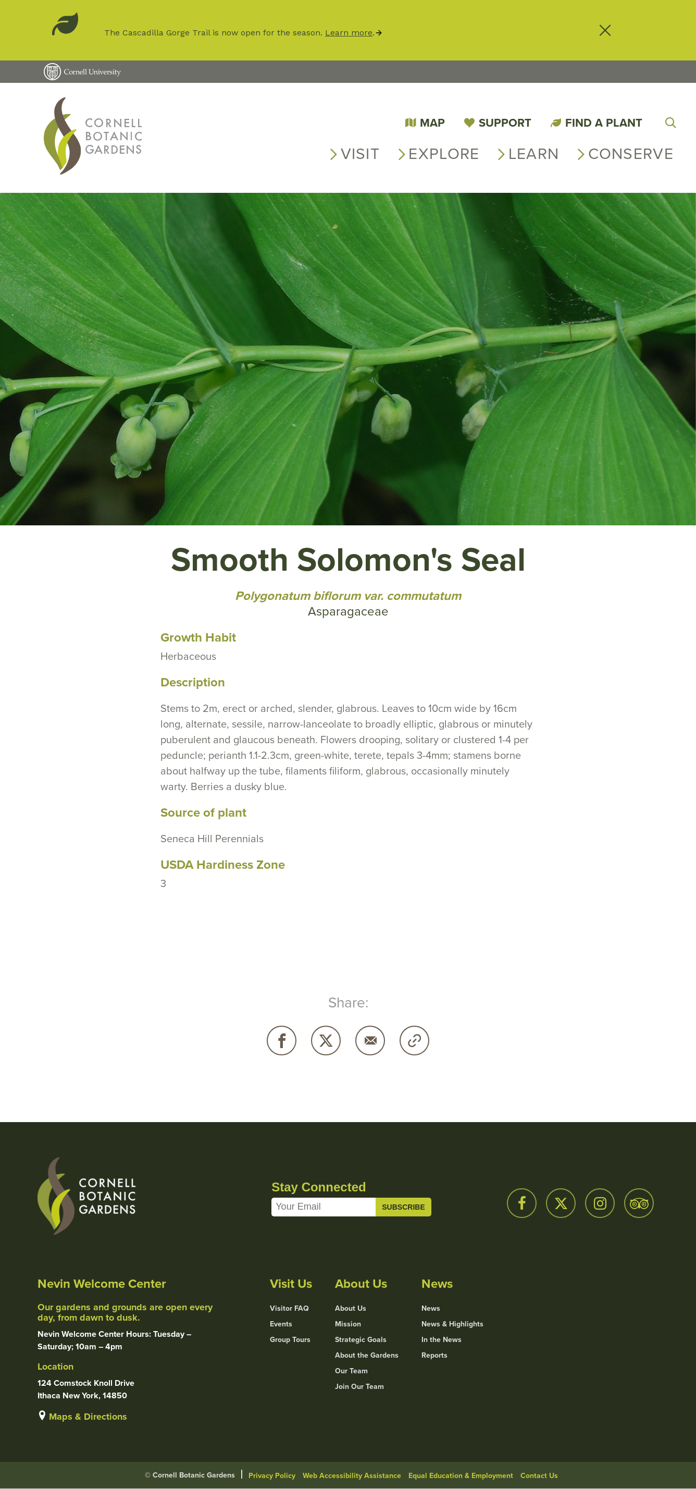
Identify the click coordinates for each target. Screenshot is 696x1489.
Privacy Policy (271, 1475)
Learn (534, 153)
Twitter (326, 1040)
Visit (360, 153)
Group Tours (290, 1340)
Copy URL (414, 1040)
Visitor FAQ (289, 1308)
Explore (443, 153)
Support (505, 122)
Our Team (351, 1371)
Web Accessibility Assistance (352, 1475)
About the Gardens (367, 1355)
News (430, 1308)
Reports (434, 1355)
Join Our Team (359, 1387)
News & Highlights (452, 1324)
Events (281, 1324)
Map (432, 122)
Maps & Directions (88, 1416)
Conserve (631, 153)
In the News (441, 1340)
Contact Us (539, 1475)
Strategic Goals (361, 1340)
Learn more (348, 33)
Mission (348, 1324)
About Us (350, 1308)
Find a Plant (603, 122)
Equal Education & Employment (460, 1475)
